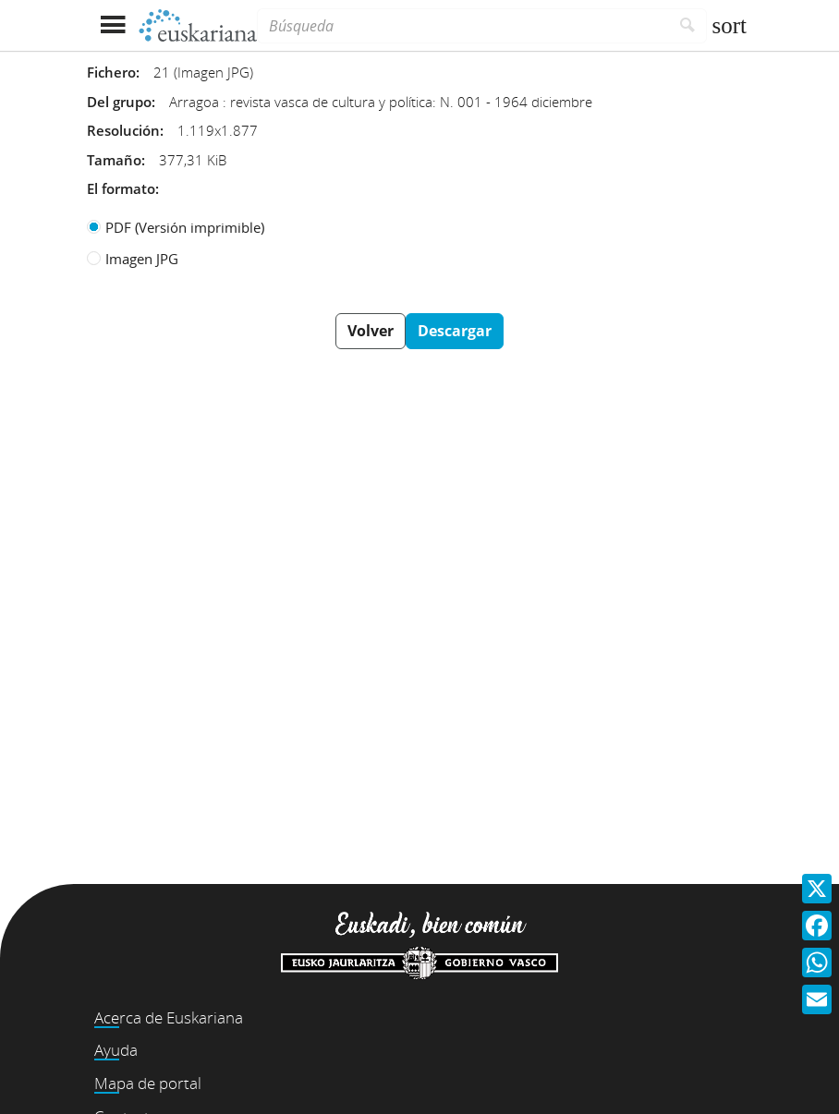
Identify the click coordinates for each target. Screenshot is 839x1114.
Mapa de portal (147, 1083)
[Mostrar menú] (112, 25)
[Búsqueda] (463, 25)
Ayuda (116, 1049)
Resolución (123, 130)
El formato (121, 188)
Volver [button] (370, 331)
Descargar (455, 331)
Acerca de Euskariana (168, 1017)
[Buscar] (688, 25)
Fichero (111, 72)
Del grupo (119, 101)
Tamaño (114, 160)
